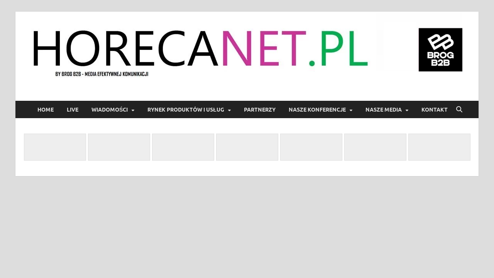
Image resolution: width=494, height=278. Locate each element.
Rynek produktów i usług (185, 110)
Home (45, 110)
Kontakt (434, 110)
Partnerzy (260, 110)
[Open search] (459, 110)
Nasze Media (383, 110)
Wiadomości (109, 110)
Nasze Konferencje (317, 110)
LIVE (72, 110)
